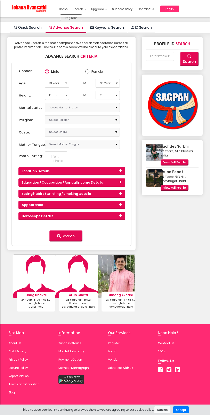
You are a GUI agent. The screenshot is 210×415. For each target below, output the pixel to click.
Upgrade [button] (99, 9)
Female (97, 71)
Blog (12, 392)
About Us (15, 343)
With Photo (55, 158)
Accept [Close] (181, 410)
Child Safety (17, 351)
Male (55, 71)
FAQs (161, 351)
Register (71, 18)
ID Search (141, 27)
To (84, 83)
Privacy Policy (18, 360)
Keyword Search (107, 27)
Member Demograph (73, 368)
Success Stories (69, 343)
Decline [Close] (162, 410)
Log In (169, 9)
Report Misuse (19, 376)
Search (66, 236)
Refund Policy (18, 368)
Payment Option (70, 360)
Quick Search (28, 27)
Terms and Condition (24, 384)
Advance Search (66, 27)
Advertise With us (120, 368)
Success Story (122, 9)
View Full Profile (174, 162)
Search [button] (79, 9)
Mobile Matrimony (71, 351)
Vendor (113, 360)
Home (63, 9)
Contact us (166, 343)
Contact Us (146, 9)
